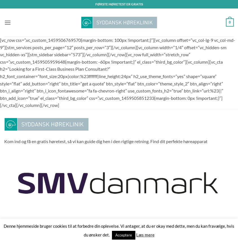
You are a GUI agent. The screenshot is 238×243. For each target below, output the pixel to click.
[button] (7, 22)
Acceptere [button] (123, 235)
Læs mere (145, 234)
